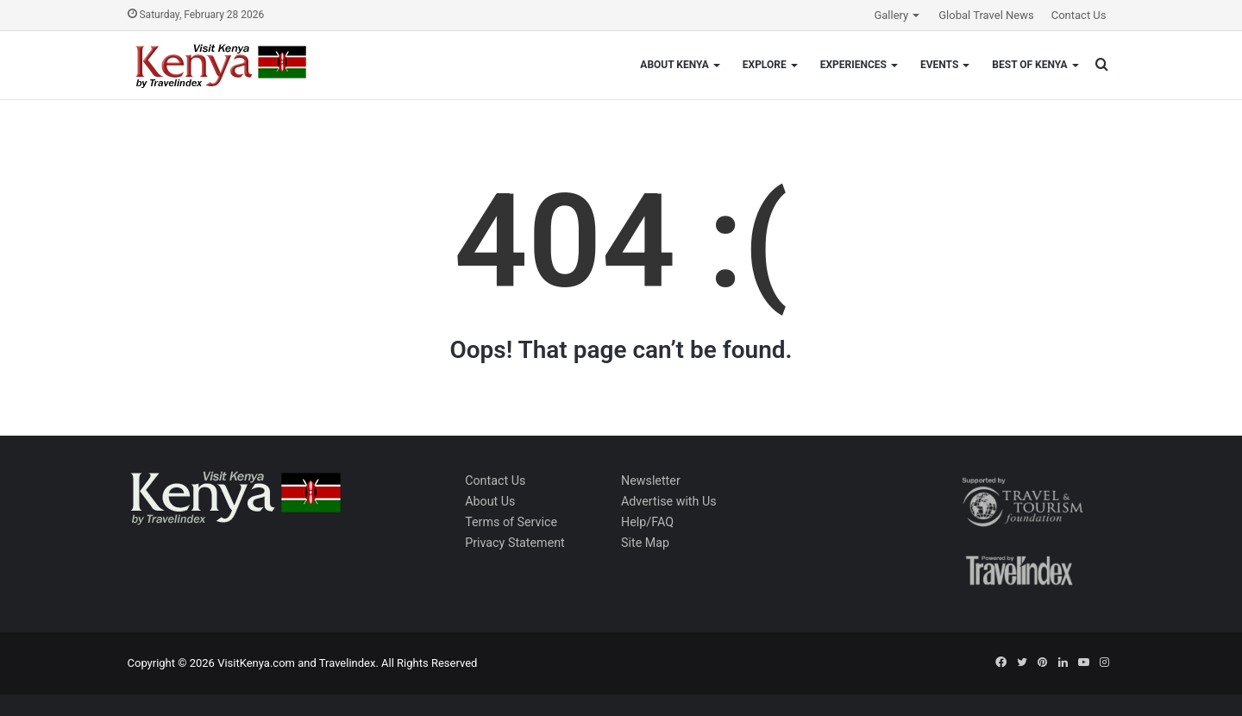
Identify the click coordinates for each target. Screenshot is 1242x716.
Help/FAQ (647, 522)
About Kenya (674, 65)
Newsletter (651, 480)
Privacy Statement (515, 543)
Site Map (645, 543)
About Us (490, 501)
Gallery (891, 15)
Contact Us (1079, 15)
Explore (765, 65)
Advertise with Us (669, 501)
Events (939, 65)
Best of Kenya (1029, 65)
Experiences (853, 65)
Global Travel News (985, 15)
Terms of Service (511, 522)
